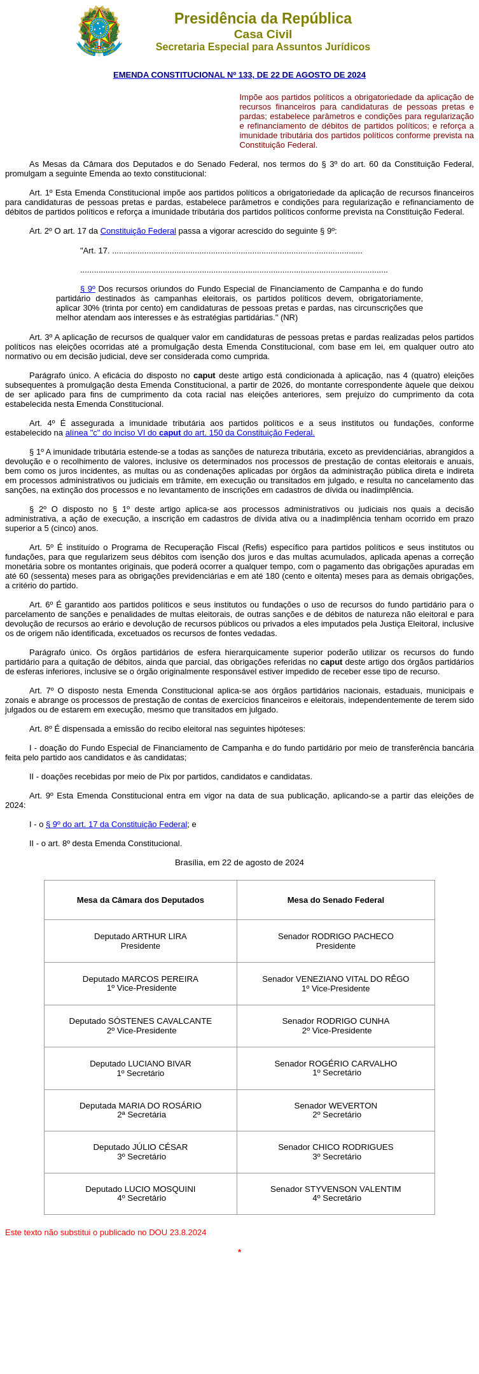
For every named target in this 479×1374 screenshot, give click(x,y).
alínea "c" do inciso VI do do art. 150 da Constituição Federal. (190, 432)
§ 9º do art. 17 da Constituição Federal (116, 824)
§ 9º (87, 289)
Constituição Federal (138, 231)
